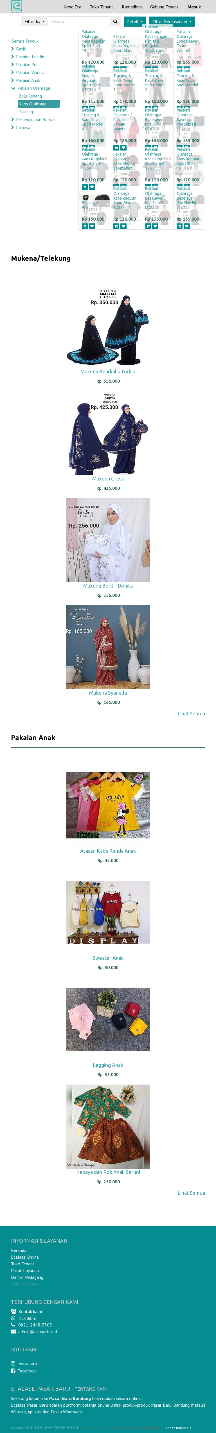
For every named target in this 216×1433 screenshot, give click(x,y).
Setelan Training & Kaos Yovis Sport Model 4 (93, 119)
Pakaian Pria (27, 64)
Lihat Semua (191, 713)
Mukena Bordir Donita (108, 585)
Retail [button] (133, 21)
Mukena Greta (108, 478)
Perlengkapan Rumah (36, 119)
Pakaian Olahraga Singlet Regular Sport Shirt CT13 (91, 78)
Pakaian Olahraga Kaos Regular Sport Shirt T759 (93, 158)
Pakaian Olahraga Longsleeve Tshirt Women (187, 41)
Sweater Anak (108, 958)
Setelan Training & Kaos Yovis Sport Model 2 (156, 80)
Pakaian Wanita (30, 72)
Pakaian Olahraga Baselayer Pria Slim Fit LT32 (186, 119)
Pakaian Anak (28, 80)
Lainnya (23, 127)
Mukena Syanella (108, 692)
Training (26, 111)
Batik (21, 49)
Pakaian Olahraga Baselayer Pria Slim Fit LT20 (155, 198)
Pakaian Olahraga (33, 88)
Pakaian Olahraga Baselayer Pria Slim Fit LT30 (155, 119)
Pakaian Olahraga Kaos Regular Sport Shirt (124, 43)
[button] (172, 22)
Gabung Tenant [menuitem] (164, 7)
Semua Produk (25, 41)
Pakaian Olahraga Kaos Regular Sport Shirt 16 (188, 158)
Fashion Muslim (31, 56)
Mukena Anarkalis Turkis (108, 371)
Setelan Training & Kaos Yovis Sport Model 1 (187, 80)
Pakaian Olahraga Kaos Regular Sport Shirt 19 (93, 41)
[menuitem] (72, 6)
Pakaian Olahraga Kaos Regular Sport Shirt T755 (156, 158)
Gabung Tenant (25, 1284)
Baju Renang (30, 96)
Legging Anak (108, 1065)
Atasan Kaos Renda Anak (108, 851)
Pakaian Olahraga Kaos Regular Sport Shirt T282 (124, 198)
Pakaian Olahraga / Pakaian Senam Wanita (122, 119)
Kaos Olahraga (32, 104)
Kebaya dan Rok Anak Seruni (108, 1172)
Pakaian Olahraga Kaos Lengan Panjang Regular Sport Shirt (156, 39)
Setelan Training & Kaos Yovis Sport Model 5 (124, 80)
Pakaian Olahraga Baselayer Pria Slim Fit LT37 (186, 198)
